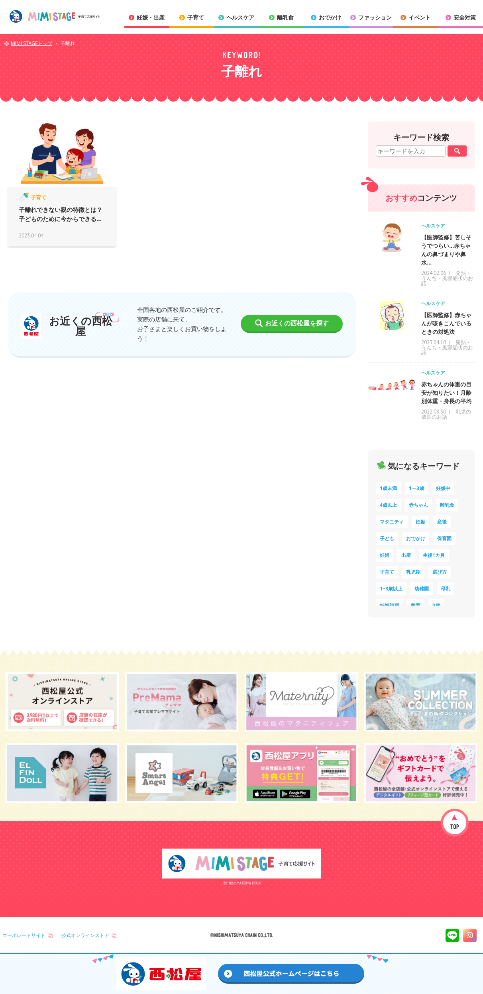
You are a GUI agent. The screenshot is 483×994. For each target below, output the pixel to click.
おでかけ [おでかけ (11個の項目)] (415, 538)
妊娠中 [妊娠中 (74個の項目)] (443, 488)
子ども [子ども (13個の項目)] (387, 538)
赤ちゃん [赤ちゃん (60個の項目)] (418, 505)
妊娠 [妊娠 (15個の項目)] (420, 521)
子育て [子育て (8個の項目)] (387, 572)
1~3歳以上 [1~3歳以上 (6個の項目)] (391, 588)
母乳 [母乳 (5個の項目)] (445, 588)
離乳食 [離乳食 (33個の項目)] (447, 505)
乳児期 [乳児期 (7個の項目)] (413, 572)
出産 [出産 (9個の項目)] (406, 555)
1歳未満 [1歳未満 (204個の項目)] (388, 488)
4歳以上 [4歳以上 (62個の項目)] (388, 505)
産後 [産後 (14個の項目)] (442, 521)
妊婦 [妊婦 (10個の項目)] (384, 555)
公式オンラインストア (85, 935)
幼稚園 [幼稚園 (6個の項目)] (421, 588)
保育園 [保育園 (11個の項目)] (444, 538)
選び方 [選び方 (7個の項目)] (439, 572)
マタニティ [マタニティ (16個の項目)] (392, 521)
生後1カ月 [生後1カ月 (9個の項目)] (434, 555)
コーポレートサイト (23, 935)
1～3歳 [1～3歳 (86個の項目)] (416, 488)
